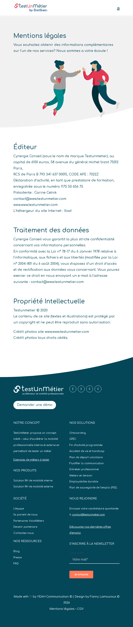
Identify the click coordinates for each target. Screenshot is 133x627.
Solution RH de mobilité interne (32, 480)
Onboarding (77, 433)
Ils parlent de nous (25, 514)
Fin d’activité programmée (85, 445)
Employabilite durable (83, 481)
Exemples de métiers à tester (31, 459)
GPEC (72, 439)
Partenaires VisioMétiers (28, 520)
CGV (80, 608)
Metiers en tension (80, 475)
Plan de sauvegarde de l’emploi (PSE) (93, 487)
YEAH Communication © (54, 596)
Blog (16, 551)
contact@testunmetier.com (88, 514)
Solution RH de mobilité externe (33, 486)
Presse (17, 557)
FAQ (16, 563)
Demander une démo (34, 405)
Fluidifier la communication (86, 463)
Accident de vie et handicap (86, 451)
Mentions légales (62, 608)
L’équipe (18, 508)
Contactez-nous (23, 533)
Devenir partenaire (25, 526)
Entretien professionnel (84, 469)
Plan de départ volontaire (86, 457)
